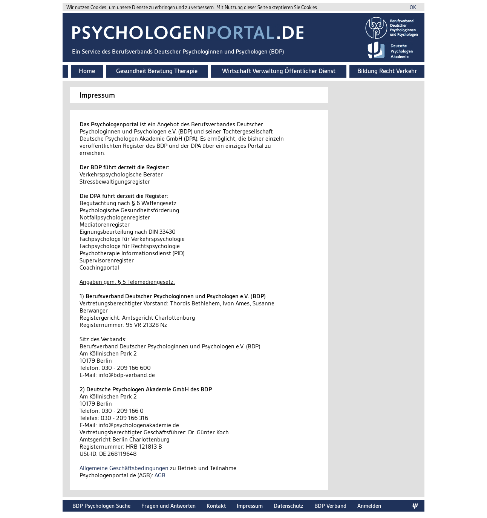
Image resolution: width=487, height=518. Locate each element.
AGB (160, 475)
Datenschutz (288, 506)
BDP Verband (330, 506)
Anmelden (369, 506)
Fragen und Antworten (168, 506)
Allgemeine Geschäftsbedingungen (124, 468)
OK (413, 7)
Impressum (250, 506)
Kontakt (216, 506)
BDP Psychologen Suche (101, 506)
